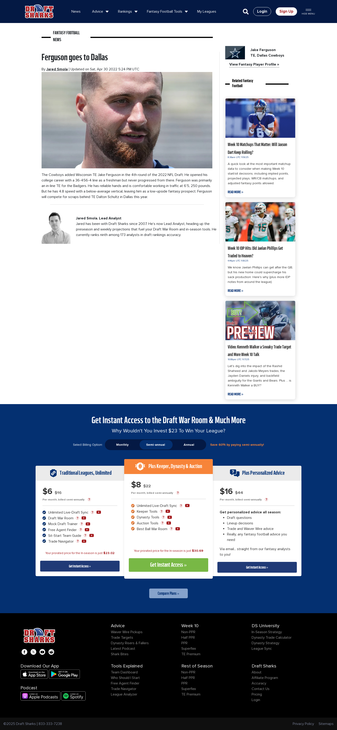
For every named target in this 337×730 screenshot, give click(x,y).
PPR (184, 643)
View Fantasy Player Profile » (254, 64)
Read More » (235, 192)
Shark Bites (120, 654)
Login (256, 700)
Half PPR (188, 637)
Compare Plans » (168, 593)
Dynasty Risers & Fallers (130, 643)
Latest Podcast (123, 648)
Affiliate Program (265, 677)
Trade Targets (122, 637)
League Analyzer (124, 694)
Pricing (257, 694)
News (76, 11)
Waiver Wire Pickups (127, 632)
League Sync (262, 648)
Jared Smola (57, 69)
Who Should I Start (125, 677)
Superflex (188, 648)
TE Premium (190, 654)
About (256, 672)
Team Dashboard (124, 672)
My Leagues (206, 11)
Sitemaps (326, 723)
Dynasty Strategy (265, 643)
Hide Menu (308, 11)
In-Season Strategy (267, 632)
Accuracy (259, 683)
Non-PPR (188, 632)
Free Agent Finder (125, 683)
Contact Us (261, 689)
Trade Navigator (123, 689)
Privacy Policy (303, 723)
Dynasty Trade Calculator (272, 637)
